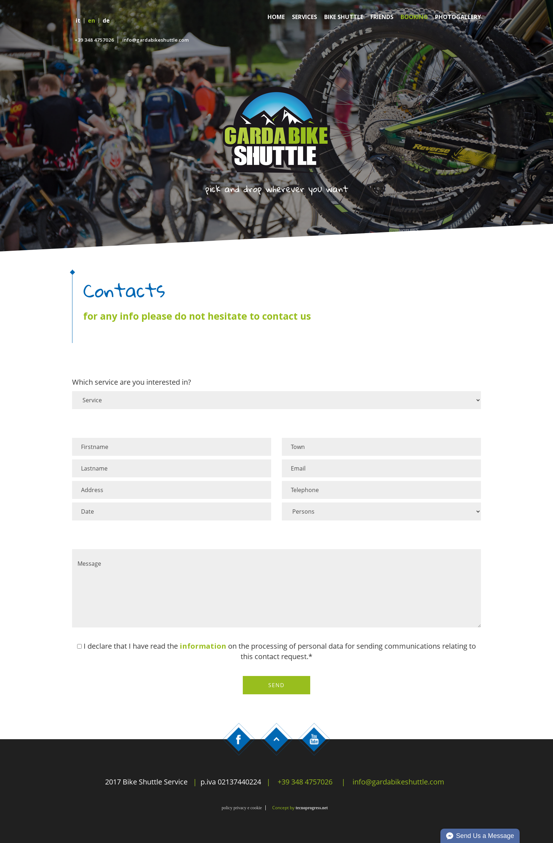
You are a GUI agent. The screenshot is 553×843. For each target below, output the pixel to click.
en (91, 20)
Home (276, 17)
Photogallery (458, 17)
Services (304, 17)
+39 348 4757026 (94, 40)
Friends (381, 17)
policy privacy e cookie (242, 807)
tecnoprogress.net (312, 807)
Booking (414, 17)
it (78, 20)
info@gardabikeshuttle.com (155, 40)
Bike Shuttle (343, 17)
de (106, 20)
